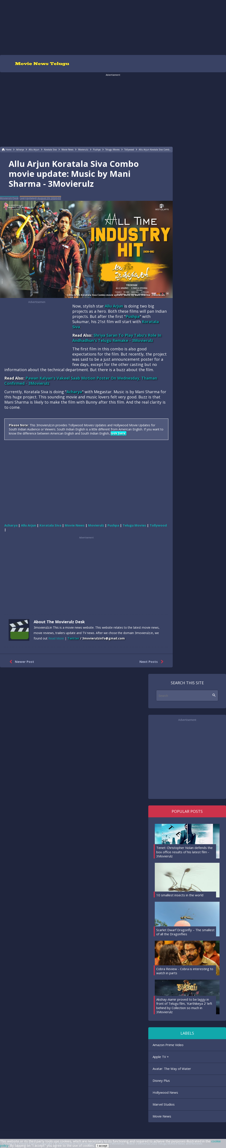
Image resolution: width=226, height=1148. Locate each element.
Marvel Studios (164, 1104)
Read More (56, 638)
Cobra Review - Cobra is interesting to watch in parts (184, 971)
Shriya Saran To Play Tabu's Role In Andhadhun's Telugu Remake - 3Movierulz (116, 338)
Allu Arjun (114, 306)
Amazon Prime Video (168, 1045)
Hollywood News (165, 1092)
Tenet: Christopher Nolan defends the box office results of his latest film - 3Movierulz (184, 851)
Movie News (162, 1116)
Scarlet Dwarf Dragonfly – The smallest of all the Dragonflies (185, 932)
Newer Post (21, 661)
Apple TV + (161, 1057)
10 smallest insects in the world (179, 895)
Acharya (74, 391)
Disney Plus (161, 1080)
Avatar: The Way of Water (172, 1068)
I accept (102, 1145)
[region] (113, 27)
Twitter (73, 638)
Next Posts (152, 661)
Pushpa (133, 316)
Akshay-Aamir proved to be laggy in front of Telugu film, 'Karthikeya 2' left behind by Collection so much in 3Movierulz (184, 1005)
